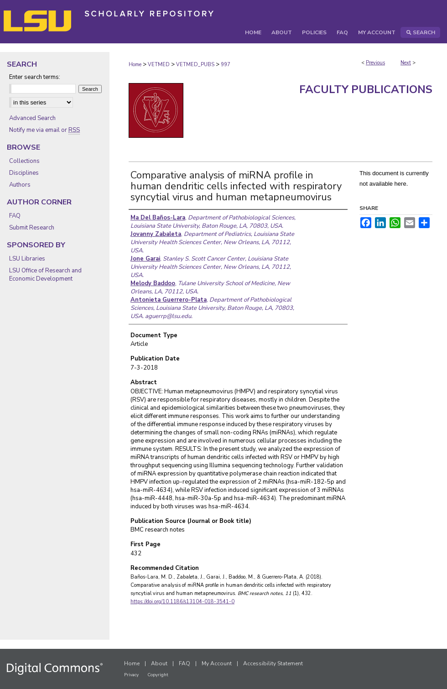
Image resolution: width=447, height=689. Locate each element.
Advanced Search (32, 118)
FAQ (15, 216)
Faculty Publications (365, 89)
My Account (217, 663)
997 (225, 64)
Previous (375, 62)
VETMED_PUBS (195, 64)
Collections (24, 161)
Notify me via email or (44, 130)
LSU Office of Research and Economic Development (45, 274)
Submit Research (31, 228)
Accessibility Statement (273, 663)
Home (135, 64)
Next (405, 62)
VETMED (159, 64)
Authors (20, 185)
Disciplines (24, 173)
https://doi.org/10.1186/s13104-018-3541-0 (182, 601)
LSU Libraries (27, 259)
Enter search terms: (34, 77)
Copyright (157, 675)
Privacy (131, 675)
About (159, 663)
